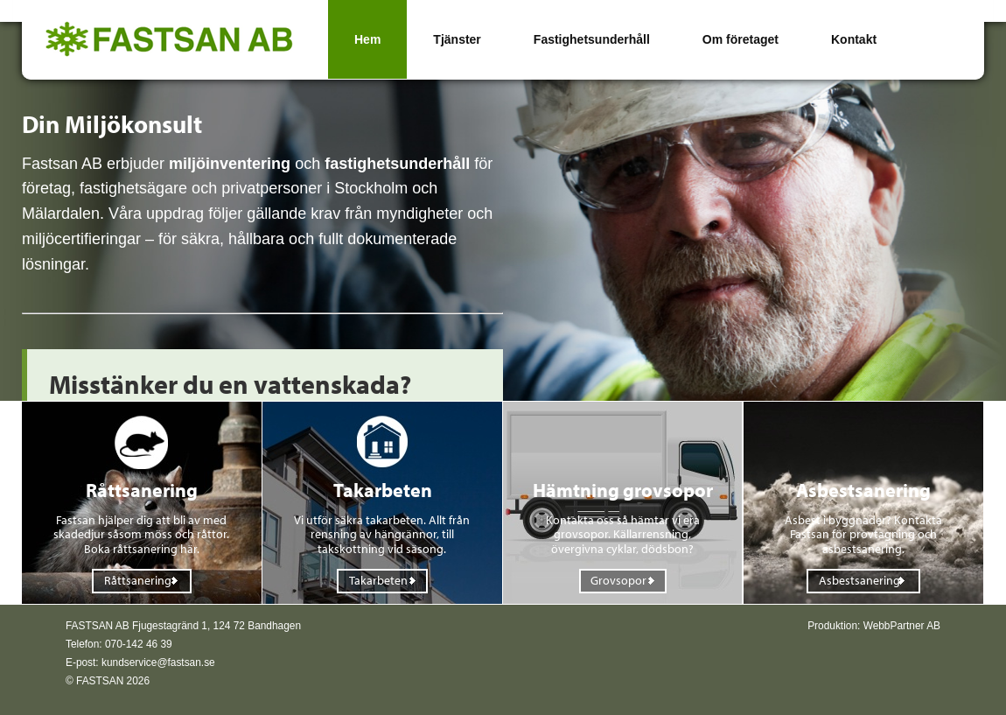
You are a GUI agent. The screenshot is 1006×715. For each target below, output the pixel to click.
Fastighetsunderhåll (592, 39)
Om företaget (740, 39)
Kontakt (854, 39)
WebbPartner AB (901, 626)
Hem (367, 39)
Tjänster (456, 39)
